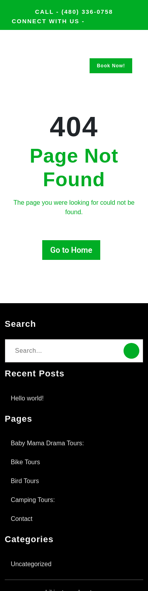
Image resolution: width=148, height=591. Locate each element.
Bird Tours (26, 466)
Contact (24, 504)
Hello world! (29, 384)
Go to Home (71, 236)
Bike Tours (26, 447)
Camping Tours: (35, 485)
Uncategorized (33, 549)
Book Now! (111, 75)
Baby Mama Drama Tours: (51, 429)
